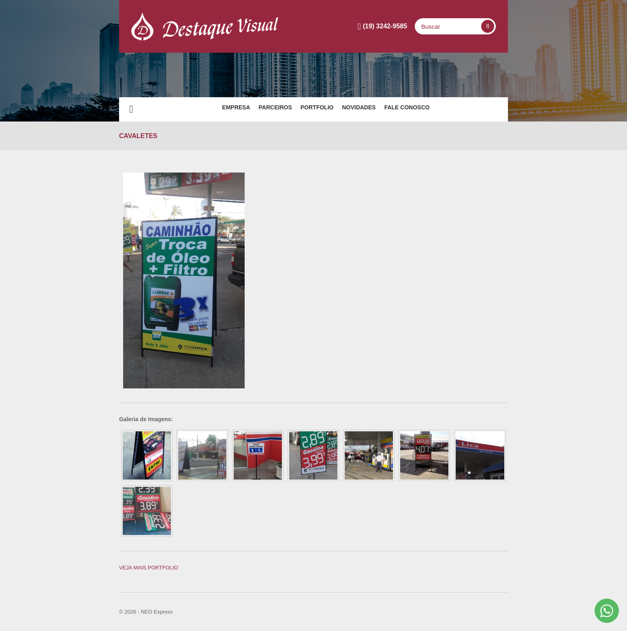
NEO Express (157, 612)
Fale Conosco (431, 109)
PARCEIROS (263, 109)
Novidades (371, 109)
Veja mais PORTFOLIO (148, 568)
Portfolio (317, 109)
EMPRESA (212, 109)
